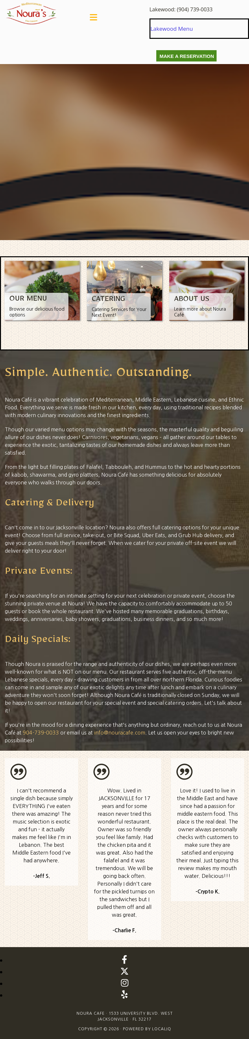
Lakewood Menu (171, 28)
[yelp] (124, 994)
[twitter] (124, 971)
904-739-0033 (41, 732)
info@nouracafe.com (119, 732)
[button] (93, 17)
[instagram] (124, 983)
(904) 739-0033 (194, 9)
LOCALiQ (161, 1029)
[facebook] (124, 959)
